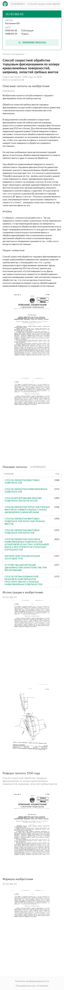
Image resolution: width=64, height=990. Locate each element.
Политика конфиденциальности (32, 981)
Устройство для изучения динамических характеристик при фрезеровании (26, 567)
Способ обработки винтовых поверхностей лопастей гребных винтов (25, 521)
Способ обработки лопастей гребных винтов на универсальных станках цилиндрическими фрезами (27, 510)
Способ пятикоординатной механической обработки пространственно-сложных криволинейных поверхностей (23, 580)
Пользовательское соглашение (32, 985)
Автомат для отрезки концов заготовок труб (22, 557)
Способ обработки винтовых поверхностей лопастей (22, 531)
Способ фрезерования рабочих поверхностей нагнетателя (23, 499)
